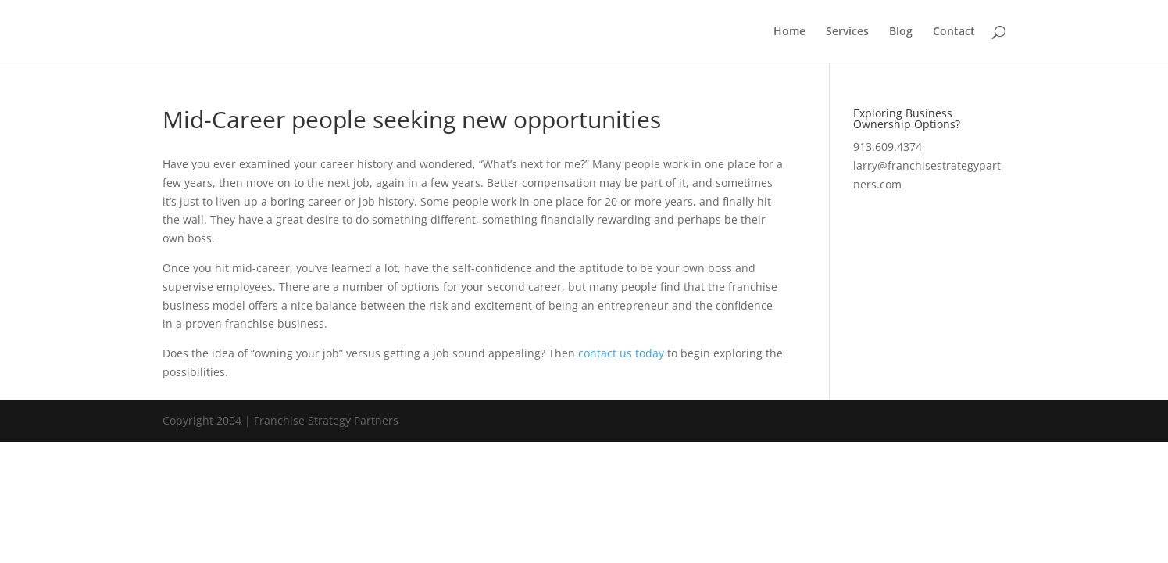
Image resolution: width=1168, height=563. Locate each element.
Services (847, 32)
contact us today (621, 353)
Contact (954, 32)
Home (789, 32)
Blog (901, 32)
